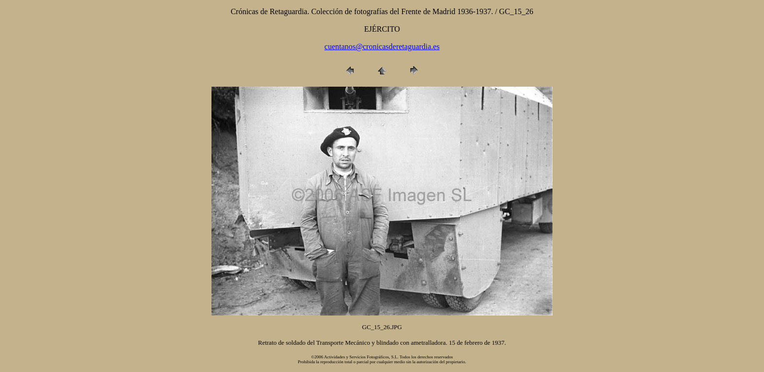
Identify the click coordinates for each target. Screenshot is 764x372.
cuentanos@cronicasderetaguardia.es (382, 46)
